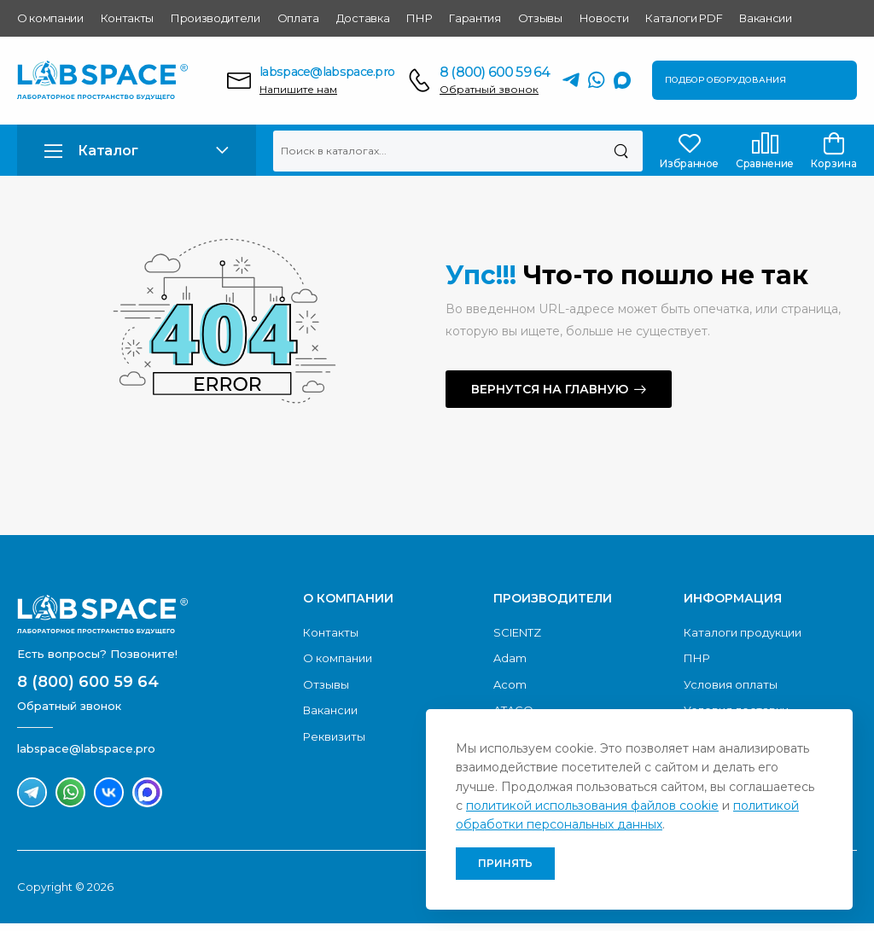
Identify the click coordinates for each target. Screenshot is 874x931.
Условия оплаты (731, 684)
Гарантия (474, 18)
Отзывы (540, 18)
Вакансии (765, 18)
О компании (50, 18)
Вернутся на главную (549, 389)
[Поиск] (621, 151)
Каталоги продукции (742, 632)
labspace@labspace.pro (326, 71)
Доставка (362, 18)
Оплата (298, 18)
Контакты (127, 18)
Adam (510, 658)
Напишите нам (298, 89)
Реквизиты (334, 736)
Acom (510, 684)
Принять (505, 863)
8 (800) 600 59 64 (495, 72)
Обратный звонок (489, 89)
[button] (136, 151)
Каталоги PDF (683, 18)
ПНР (419, 18)
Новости (604, 18)
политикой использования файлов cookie (592, 805)
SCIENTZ (517, 632)
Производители (215, 18)
